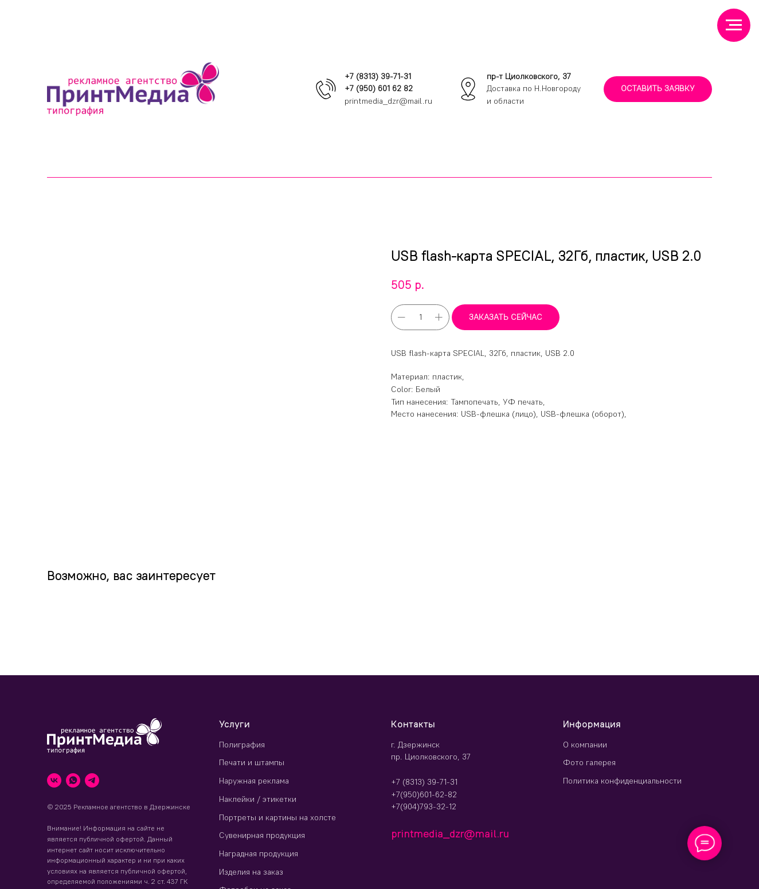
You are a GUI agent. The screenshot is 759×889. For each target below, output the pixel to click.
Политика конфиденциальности (622, 781)
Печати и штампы (251, 762)
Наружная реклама (254, 781)
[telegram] (92, 780)
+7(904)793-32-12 (423, 806)
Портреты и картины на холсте (277, 817)
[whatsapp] (73, 780)
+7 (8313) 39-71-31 (378, 76)
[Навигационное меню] (734, 25)
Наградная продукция (258, 853)
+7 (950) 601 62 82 (379, 88)
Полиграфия (242, 744)
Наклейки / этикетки (257, 799)
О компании (585, 744)
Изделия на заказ (251, 872)
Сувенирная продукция (262, 835)
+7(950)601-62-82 (424, 794)
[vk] (54, 780)
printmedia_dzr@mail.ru (388, 101)
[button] (658, 89)
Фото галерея (589, 762)
